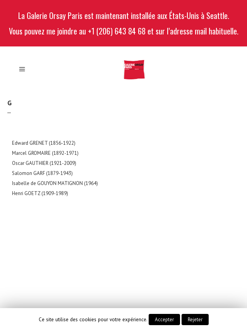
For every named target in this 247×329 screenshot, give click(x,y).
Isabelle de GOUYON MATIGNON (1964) (55, 183)
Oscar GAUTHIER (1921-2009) (44, 163)
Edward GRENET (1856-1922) (43, 143)
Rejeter (195, 319)
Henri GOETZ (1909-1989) (40, 193)
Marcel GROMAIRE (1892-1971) (45, 153)
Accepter (164, 319)
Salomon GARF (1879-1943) (42, 173)
